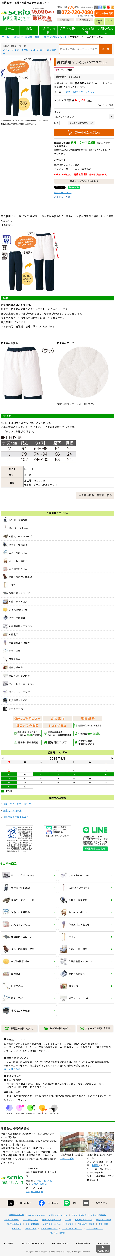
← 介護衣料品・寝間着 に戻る (95, 495)
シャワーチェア (11, 49)
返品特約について (62, 192)
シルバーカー (38, 49)
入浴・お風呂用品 (98, 1226)
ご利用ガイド (48, 30)
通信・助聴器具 (32, 1235)
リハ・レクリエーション (72, 1239)
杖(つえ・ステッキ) (36, 1226)
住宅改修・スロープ (83, 1231)
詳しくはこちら (12, 1069)
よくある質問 (86, 30)
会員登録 (99, 21)
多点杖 (24, 49)
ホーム (9, 28)
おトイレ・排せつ (11, 1231)
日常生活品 (16, 1239)
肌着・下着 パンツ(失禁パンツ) (51, 36)
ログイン (109, 21)
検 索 (105, 49)
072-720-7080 (44, 1191)
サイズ (58, 112)
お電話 (95, 1176)
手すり (68, 1231)
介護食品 (69, 1235)
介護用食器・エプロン (52, 1235)
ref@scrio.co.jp (34, 1202)
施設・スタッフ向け (49, 1239)
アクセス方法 (67, 1169)
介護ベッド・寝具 (103, 1231)
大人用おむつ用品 (30, 1231)
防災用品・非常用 (57, 1244)
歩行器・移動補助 (16, 1226)
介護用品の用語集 (12, 810)
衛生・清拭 (103, 1235)
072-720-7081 (39, 1195)
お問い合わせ (105, 30)
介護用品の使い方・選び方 (17, 804)
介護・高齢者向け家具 (51, 1231)
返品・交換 (67, 28)
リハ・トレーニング (95, 1239)
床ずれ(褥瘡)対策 (14, 1235)
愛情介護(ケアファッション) (80, 92)
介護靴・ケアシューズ (58, 1226)
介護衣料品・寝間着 (21, 36)
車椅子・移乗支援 (79, 1226)
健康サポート (31, 1239)
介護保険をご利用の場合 (16, 817)
